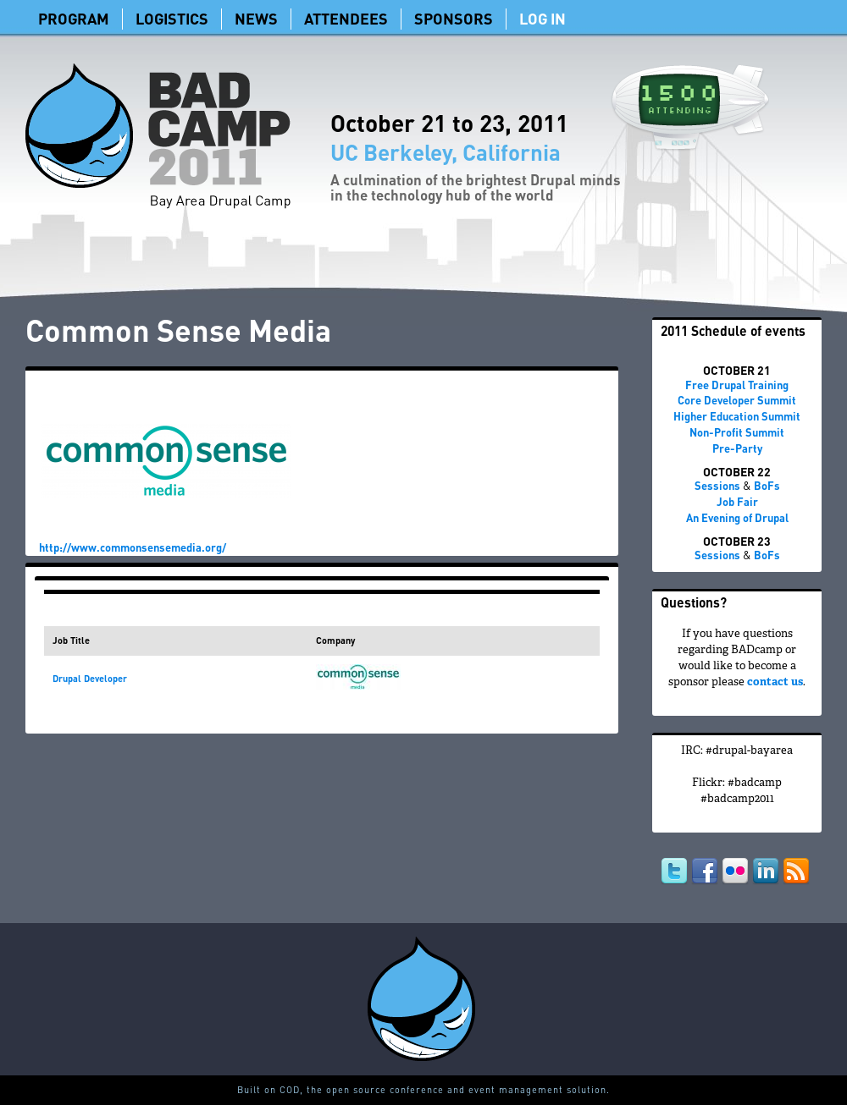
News (256, 18)
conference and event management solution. (500, 1090)
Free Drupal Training (737, 384)
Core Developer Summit (737, 400)
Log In (542, 18)
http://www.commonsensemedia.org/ (132, 547)
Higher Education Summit (736, 416)
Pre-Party (737, 448)
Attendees (346, 18)
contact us (775, 683)
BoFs (767, 485)
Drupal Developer (90, 678)
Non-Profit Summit (736, 432)
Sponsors (453, 18)
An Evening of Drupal (737, 517)
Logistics (172, 18)
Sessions (717, 485)
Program (73, 18)
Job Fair (737, 501)
